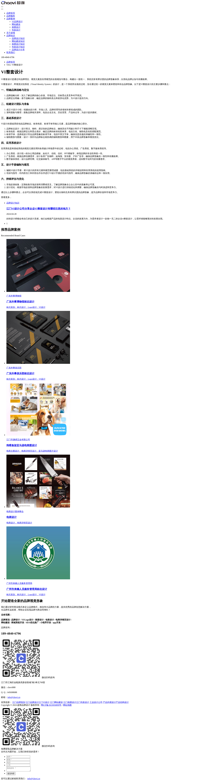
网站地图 (67, 705)
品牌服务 (10, 16)
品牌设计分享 (18, 49)
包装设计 (16, 30)
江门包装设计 (82, 702)
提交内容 (11, 774)
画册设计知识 (18, 44)
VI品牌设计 (17, 21)
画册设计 (16, 27)
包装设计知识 (18, 47)
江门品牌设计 (32, 702)
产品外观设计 (109, 702)
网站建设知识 (18, 41)
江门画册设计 (69, 702)
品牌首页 (10, 13)
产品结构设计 (122, 702)
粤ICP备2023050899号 (51, 705)
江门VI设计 (44, 702)
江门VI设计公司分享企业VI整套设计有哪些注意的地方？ (38, 208)
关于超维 (10, 33)
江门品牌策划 (18, 702)
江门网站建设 (56, 702)
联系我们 (10, 52)
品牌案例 (10, 19)
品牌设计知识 (18, 38)
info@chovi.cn (14, 697)
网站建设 (16, 24)
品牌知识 (10, 35)
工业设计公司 (96, 702)
